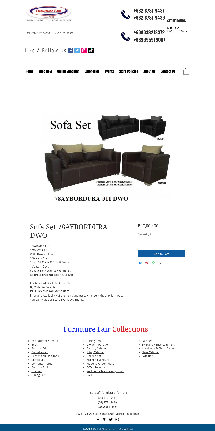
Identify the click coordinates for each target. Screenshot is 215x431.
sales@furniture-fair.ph (108, 392)
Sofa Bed (147, 356)
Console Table (40, 367)
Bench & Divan (40, 348)
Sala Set (147, 341)
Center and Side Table (45, 356)
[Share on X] (160, 263)
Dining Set (38, 375)
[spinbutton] (145, 241)
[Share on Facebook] (140, 263)
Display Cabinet (97, 348)
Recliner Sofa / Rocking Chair (105, 371)
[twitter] (110, 419)
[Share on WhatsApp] (153, 263)
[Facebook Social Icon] (70, 50)
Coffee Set (38, 360)
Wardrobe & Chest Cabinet (159, 348)
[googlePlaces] (104, 419)
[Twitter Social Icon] (77, 50)
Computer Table (41, 363)
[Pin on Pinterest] (147, 263)
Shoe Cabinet (150, 352)
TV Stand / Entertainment (158, 345)
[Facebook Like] (168, 404)
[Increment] (150, 241)
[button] (109, 71)
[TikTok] (91, 50)
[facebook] (98, 419)
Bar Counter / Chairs (44, 341)
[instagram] (117, 419)
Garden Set (94, 356)
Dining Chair (95, 341)
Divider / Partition (98, 345)
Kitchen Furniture (98, 360)
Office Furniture (97, 367)
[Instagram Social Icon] (84, 50)
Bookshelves (39, 352)
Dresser (36, 371)
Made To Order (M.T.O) (101, 363)
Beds (34, 345)
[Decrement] (140, 241)
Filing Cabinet (95, 352)
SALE (90, 375)
